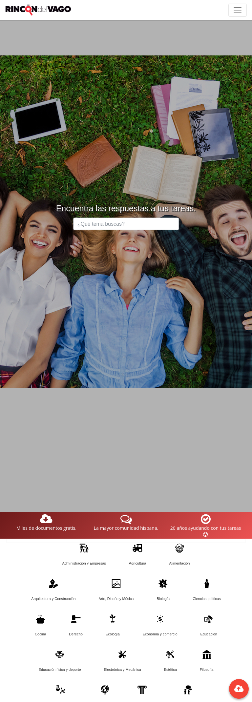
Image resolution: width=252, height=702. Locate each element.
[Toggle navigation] (237, 10)
